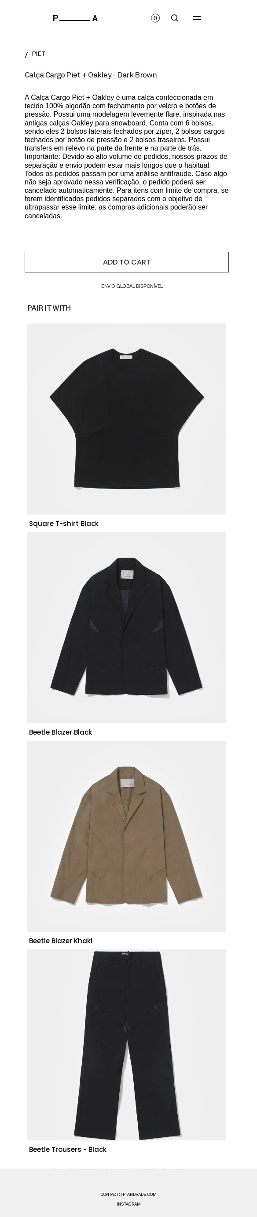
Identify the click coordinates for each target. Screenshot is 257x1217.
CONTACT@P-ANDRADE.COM (129, 1194)
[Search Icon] (174, 18)
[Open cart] (155, 18)
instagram (129, 1204)
